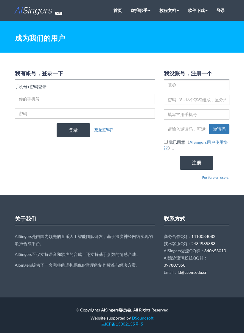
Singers (38, 10)
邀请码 (219, 129)
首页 (118, 10)
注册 (196, 162)
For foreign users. (215, 177)
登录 (221, 10)
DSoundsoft (142, 317)
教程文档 (169, 10)
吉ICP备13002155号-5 (122, 323)
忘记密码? (103, 129)
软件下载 (198, 10)
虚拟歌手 (140, 10)
